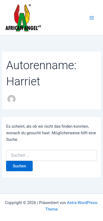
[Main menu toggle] (92, 18)
